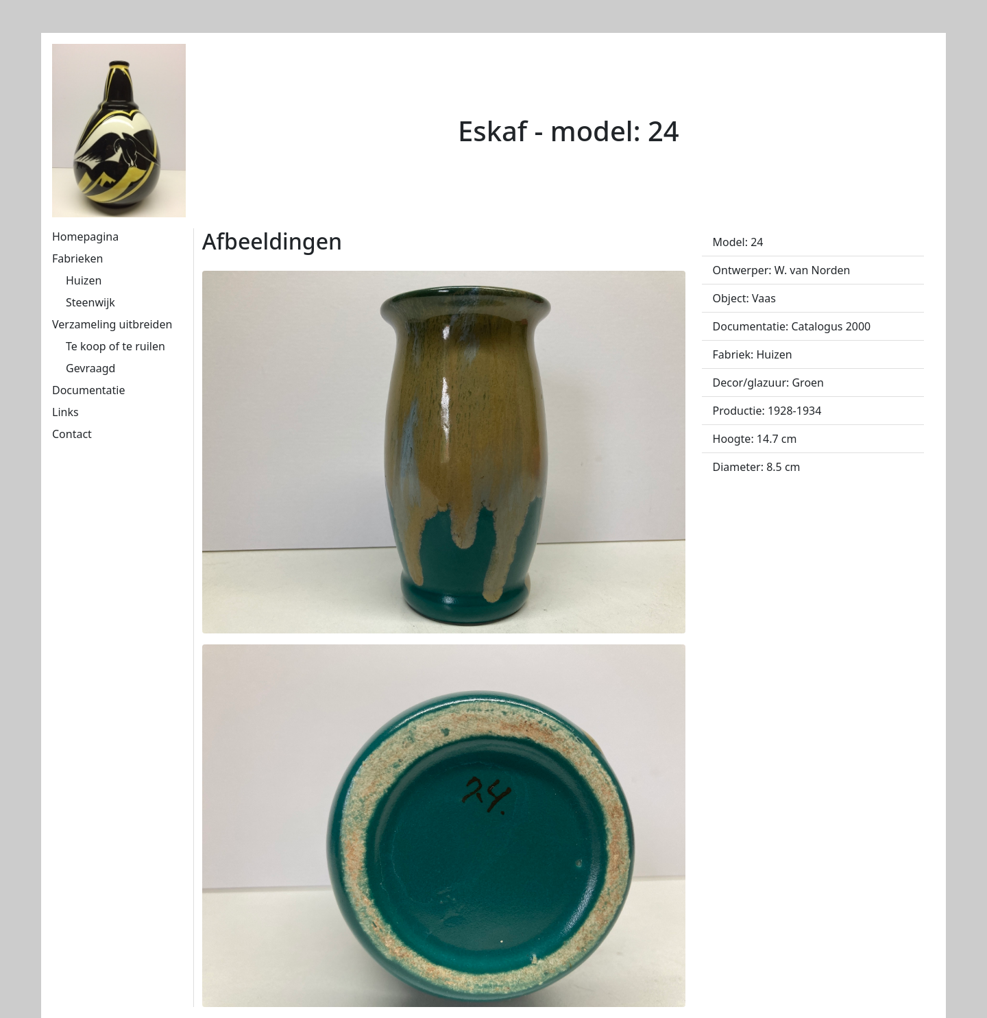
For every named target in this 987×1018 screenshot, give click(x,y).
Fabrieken (77, 258)
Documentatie (88, 390)
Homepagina (85, 236)
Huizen (83, 280)
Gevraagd (90, 368)
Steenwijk (90, 302)
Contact (72, 433)
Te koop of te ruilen (115, 346)
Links (65, 412)
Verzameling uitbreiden (112, 324)
